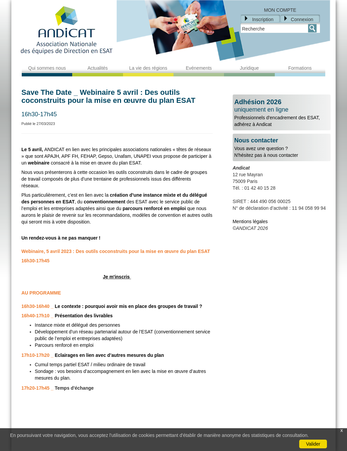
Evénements (199, 68)
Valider (313, 444)
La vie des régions (148, 68)
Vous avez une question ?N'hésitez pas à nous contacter (281, 147)
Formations (300, 68)
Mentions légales (250, 221)
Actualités (98, 68)
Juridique (249, 68)
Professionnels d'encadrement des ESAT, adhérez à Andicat (281, 112)
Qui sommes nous (47, 68)
